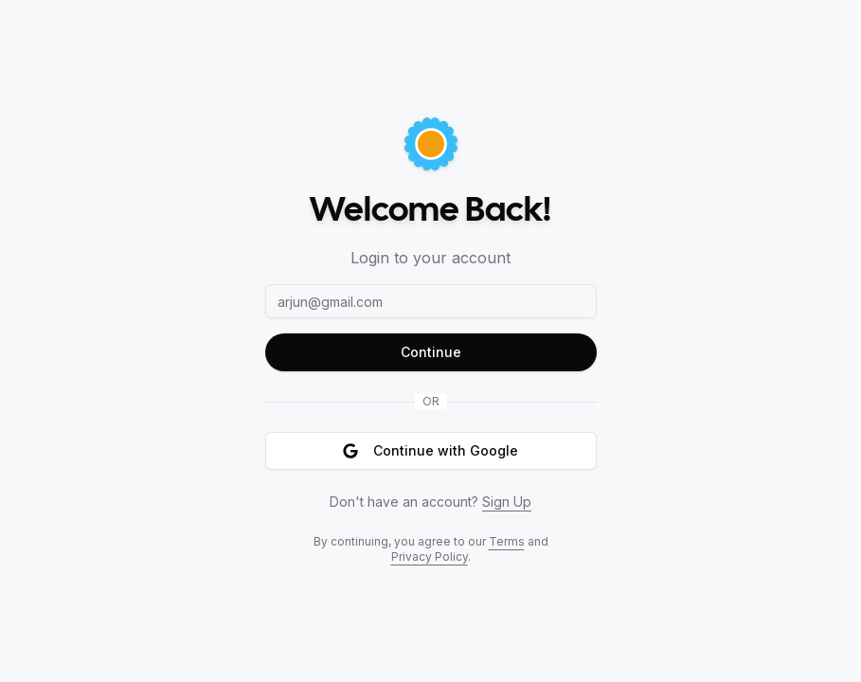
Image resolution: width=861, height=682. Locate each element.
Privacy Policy (429, 556)
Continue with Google (430, 450)
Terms (507, 541)
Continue (431, 352)
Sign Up (506, 502)
